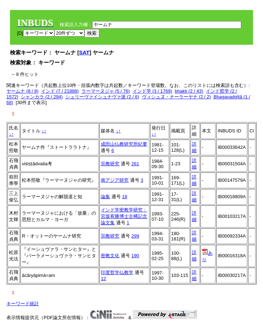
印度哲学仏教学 (117, 272)
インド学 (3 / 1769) (152, 91)
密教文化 (110, 255)
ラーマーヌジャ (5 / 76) (105, 91)
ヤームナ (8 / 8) (22, 91)
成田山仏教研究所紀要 (124, 144)
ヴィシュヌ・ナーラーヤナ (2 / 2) (176, 96)
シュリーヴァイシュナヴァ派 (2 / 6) (102, 96)
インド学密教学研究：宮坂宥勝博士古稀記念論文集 (124, 216)
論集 (105, 196)
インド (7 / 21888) (60, 91)
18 (124, 196)
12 (103, 278)
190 (135, 255)
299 (135, 236)
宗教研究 (110, 163)
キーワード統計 (22, 303)
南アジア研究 (115, 180)
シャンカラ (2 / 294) (42, 96)
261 (135, 163)
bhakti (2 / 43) (189, 91)
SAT (84, 52)
